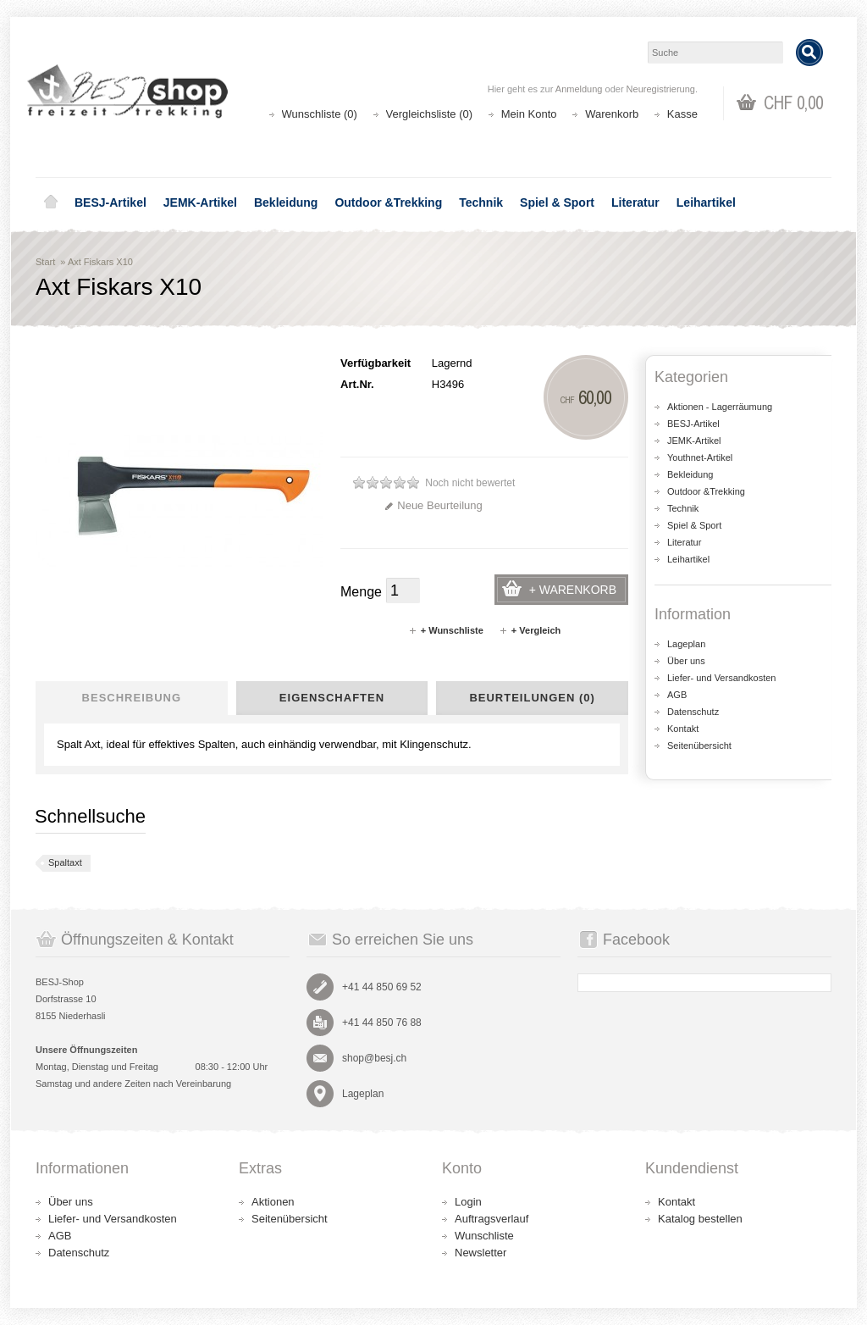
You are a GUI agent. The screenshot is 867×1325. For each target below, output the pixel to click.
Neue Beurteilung (433, 505)
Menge (361, 592)
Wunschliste (484, 1235)
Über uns (686, 661)
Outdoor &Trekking (388, 202)
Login (468, 1201)
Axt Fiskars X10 (100, 262)
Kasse (682, 114)
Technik (481, 202)
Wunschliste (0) (319, 114)
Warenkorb (611, 114)
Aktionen (273, 1201)
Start (45, 262)
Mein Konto (529, 114)
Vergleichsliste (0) (429, 114)
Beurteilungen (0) (531, 697)
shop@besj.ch (374, 1058)
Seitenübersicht (699, 745)
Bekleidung (286, 202)
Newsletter (480, 1252)
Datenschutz (693, 712)
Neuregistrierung (661, 89)
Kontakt (683, 728)
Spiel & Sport (557, 202)
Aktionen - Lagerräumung (719, 407)
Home (51, 202)
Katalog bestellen (700, 1218)
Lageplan (686, 644)
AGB (677, 695)
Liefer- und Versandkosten (721, 678)
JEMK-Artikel (200, 202)
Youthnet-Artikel (699, 457)
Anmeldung (579, 89)
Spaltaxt (65, 862)
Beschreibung (131, 697)
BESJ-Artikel (110, 202)
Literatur (635, 202)
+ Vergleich (530, 630)
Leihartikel (706, 202)
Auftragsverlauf (491, 1218)
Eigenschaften (331, 697)
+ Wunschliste (445, 630)
